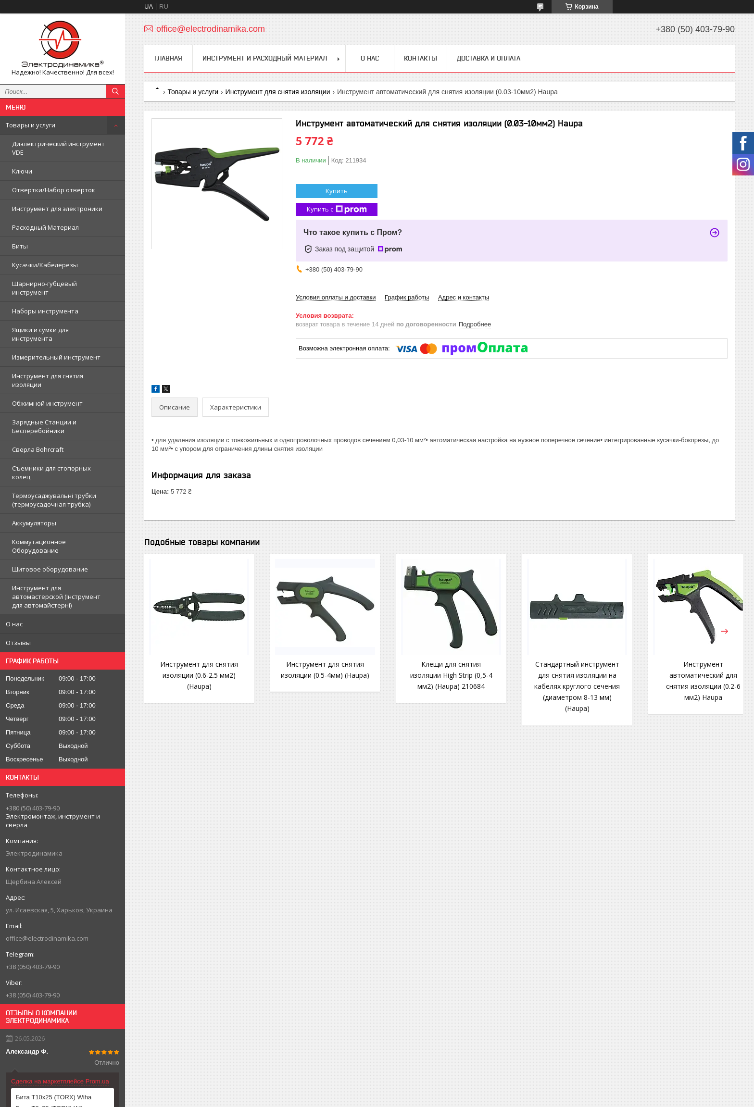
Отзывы (18, 642)
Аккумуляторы (34, 523)
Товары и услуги (30, 125)
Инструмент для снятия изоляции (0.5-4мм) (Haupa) (318, 675)
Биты (20, 246)
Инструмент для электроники (57, 208)
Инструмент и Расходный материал (264, 58)
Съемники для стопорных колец (51, 472)
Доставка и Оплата (488, 58)
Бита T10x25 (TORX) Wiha (53, 1097)
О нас (14, 624)
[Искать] (115, 91)
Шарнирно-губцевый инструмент (44, 288)
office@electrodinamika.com (47, 938)
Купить (337, 191)
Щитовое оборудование (50, 569)
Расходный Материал (45, 227)
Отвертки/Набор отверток (53, 190)
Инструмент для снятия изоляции (47, 380)
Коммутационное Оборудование (39, 546)
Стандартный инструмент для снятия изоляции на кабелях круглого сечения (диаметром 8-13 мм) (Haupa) (561, 686)
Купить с (337, 209)
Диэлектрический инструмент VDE (58, 148)
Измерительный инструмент (56, 357)
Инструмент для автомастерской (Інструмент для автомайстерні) (56, 596)
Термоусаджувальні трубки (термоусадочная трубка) (54, 500)
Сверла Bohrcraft (37, 449)
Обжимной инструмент (47, 403)
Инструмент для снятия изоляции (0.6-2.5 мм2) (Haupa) (197, 675)
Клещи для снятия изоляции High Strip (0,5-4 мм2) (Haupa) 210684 (439, 675)
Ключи (22, 171)
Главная (168, 58)
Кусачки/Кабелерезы (45, 265)
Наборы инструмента (45, 311)
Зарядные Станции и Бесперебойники (44, 426)
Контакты (420, 58)
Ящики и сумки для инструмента (40, 334)
